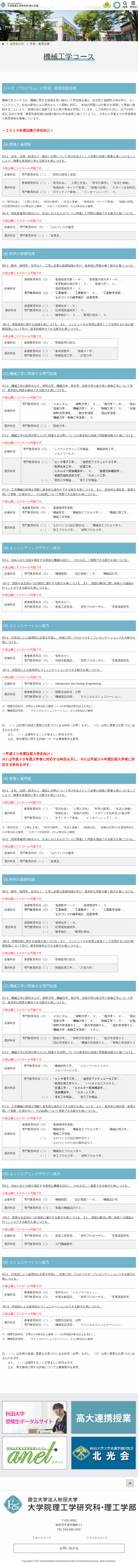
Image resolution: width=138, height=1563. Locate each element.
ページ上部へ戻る (132, 1482)
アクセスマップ (98, 1537)
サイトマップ (43, 1537)
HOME (3, 44)
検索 (125, 6)
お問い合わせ (69, 1548)
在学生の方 (17, 43)
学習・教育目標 (40, 43)
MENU (133, 6)
